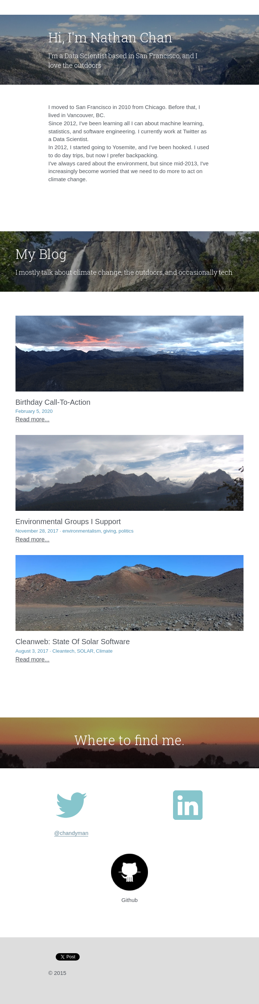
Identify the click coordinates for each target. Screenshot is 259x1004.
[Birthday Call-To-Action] (129, 354)
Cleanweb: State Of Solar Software (72, 642)
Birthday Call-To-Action (52, 402)
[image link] (71, 805)
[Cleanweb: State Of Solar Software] (129, 593)
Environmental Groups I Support (68, 521)
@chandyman (71, 833)
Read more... (32, 419)
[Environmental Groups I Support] (129, 473)
